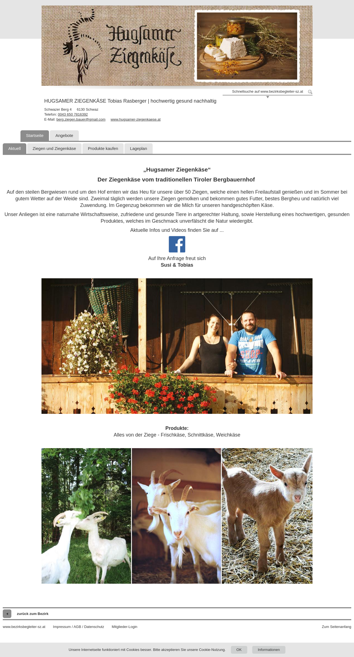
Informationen (269, 650)
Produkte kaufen (103, 148)
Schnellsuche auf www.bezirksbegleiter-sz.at (267, 91)
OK (239, 650)
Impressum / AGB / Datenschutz (78, 627)
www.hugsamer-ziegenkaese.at (136, 119)
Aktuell (14, 148)
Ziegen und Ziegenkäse (54, 148)
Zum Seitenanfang (336, 627)
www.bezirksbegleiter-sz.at (24, 627)
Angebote (64, 135)
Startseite (34, 135)
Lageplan (138, 148)
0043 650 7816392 (73, 114)
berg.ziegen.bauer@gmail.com (80, 119)
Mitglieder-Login (124, 627)
